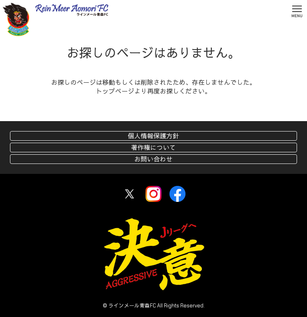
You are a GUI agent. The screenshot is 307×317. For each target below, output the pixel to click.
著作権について (153, 148)
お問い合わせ (153, 159)
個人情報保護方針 (153, 136)
